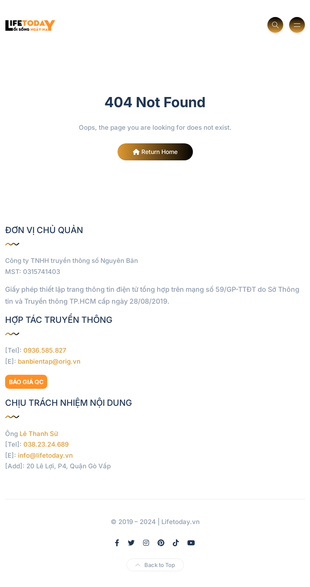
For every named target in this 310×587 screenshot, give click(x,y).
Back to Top (155, 564)
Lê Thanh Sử (39, 434)
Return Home (155, 151)
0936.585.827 (44, 350)
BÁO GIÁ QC (26, 381)
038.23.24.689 (46, 444)
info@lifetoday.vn (45, 455)
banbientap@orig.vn (49, 361)
